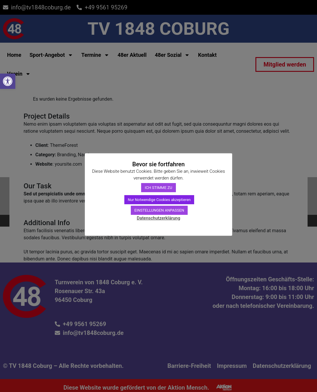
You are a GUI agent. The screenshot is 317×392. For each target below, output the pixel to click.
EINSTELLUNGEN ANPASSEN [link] (159, 210)
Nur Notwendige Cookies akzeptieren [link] (159, 199)
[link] (7, 81)
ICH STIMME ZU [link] (158, 187)
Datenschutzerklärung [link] (158, 218)
